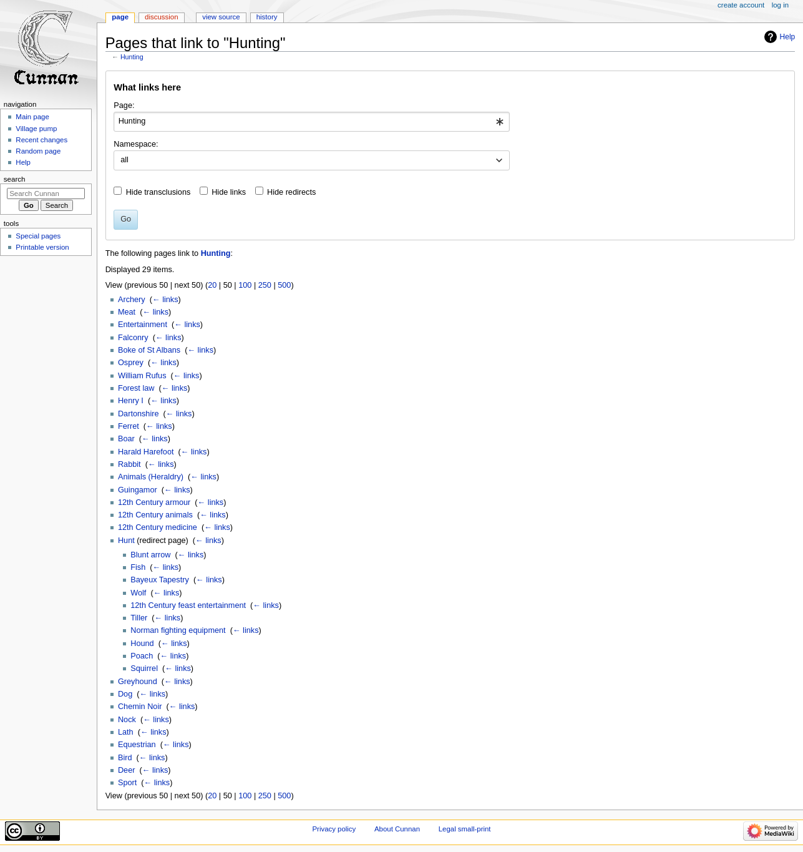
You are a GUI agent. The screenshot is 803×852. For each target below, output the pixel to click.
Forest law (136, 388)
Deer (126, 770)
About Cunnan (397, 829)
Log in (780, 5)
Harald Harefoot (146, 452)
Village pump (36, 128)
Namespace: (136, 144)
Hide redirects (291, 192)
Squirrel (144, 668)
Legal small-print (465, 829)
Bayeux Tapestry (159, 579)
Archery (131, 299)
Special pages (38, 236)
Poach (141, 656)
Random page (38, 151)
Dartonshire (138, 413)
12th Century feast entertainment (188, 605)
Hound (141, 643)
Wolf (138, 593)
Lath (126, 732)
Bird (125, 757)
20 (212, 285)
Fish (137, 567)
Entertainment (142, 324)
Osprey (131, 362)
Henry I (131, 400)
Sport (127, 782)
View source (221, 17)
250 (264, 285)
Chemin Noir (140, 706)
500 (284, 285)
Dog (125, 694)
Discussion (161, 17)
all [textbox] (124, 159)
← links (165, 299)
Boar (126, 438)
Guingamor (137, 490)
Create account (741, 5)
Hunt (126, 540)
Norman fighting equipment (177, 630)
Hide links (229, 192)
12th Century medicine (157, 527)
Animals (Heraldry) (150, 477)
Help (788, 36)
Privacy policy (334, 829)
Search (15, 179)
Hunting (132, 57)
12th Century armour (154, 502)
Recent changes (41, 140)
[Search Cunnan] (46, 193)
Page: (124, 105)
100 (244, 285)
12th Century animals (155, 515)
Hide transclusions (158, 192)
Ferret (128, 426)
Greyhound (137, 681)
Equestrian (137, 744)
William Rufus (142, 375)
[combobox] (312, 122)
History (267, 17)
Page (120, 17)
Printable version (42, 247)
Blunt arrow (150, 555)
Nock (127, 719)
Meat (126, 312)
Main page (32, 116)
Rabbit (129, 464)
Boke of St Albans (149, 350)
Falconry (133, 337)
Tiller (138, 618)
